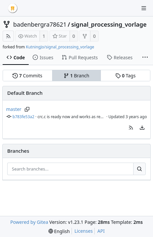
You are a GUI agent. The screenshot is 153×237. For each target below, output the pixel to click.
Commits (27, 75)
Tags (125, 75)
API (101, 231)
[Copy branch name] (27, 109)
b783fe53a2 (23, 116)
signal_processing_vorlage (109, 24)
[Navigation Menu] (144, 8)
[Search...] (139, 169)
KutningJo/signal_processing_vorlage (60, 47)
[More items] (145, 57)
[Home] (12, 8)
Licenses (84, 231)
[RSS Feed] (8, 36)
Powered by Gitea (29, 222)
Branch (76, 75)
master (13, 109)
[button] (131, 128)
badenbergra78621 (40, 24)
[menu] (142, 128)
